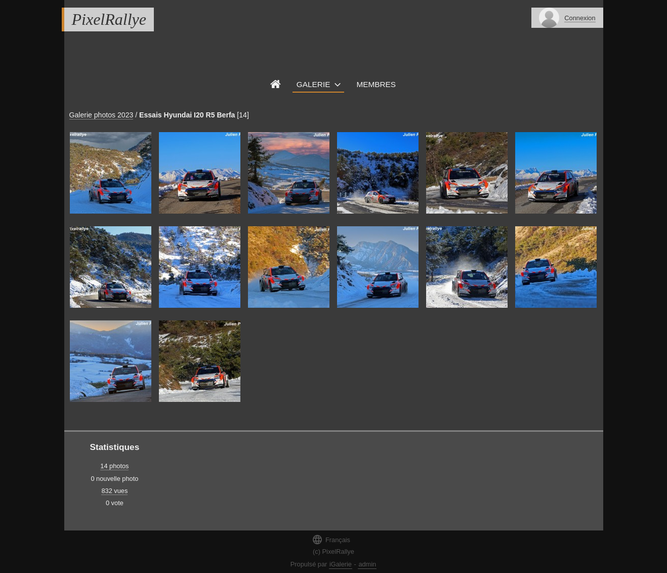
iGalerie (340, 564)
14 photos (114, 466)
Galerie (313, 84)
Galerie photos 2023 (101, 115)
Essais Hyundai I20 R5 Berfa (187, 115)
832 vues (114, 491)
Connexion (579, 18)
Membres (376, 84)
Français (331, 539)
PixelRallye (109, 19)
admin (367, 564)
